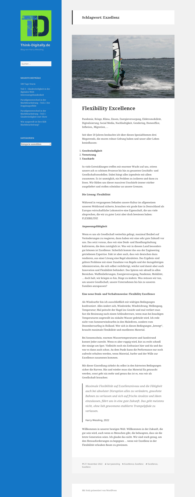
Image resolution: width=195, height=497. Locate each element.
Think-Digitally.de (35, 45)
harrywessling (113, 464)
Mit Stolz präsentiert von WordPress (99, 490)
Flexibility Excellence (108, 108)
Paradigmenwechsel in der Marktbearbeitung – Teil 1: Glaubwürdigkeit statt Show (34, 113)
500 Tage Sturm (28, 84)
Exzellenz (139, 464)
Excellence (129, 464)
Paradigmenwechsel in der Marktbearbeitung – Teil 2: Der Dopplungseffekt (35, 102)
